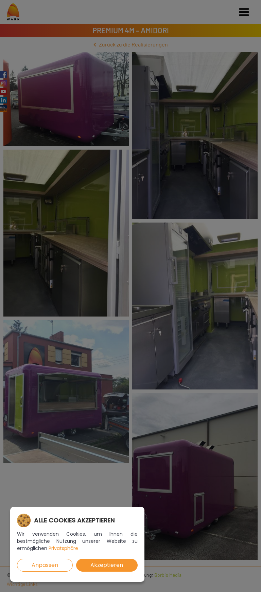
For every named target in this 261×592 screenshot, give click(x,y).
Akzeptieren (106, 565)
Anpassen (45, 565)
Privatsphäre (63, 548)
